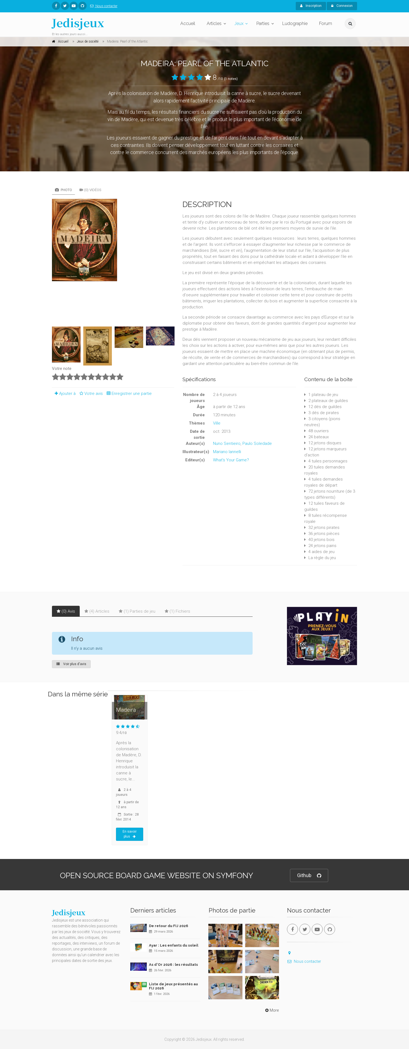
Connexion (342, 6)
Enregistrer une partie (128, 393)
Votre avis (90, 393)
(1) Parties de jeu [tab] (137, 611)
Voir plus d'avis (71, 664)
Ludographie (295, 23)
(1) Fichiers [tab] (177, 611)
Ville (216, 423)
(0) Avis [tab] (66, 611)
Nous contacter (102, 6)
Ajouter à (64, 393)
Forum (325, 23)
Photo (63, 190)
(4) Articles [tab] (96, 611)
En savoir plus (130, 834)
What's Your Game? (231, 459)
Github (309, 875)
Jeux (239, 23)
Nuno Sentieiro (227, 443)
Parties (262, 23)
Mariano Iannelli (227, 451)
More (271, 1010)
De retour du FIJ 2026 (168, 926)
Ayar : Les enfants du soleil (173, 945)
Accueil (187, 23)
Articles (214, 23)
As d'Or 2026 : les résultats (173, 964)
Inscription (311, 6)
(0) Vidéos (90, 190)
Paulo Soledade (257, 443)
